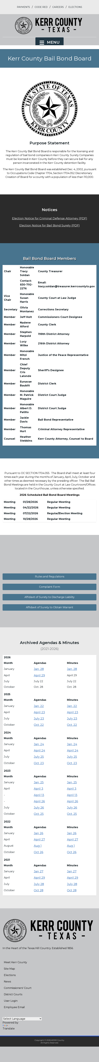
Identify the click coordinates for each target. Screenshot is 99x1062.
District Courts (13, 994)
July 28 (39, 884)
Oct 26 (38, 852)
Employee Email (14, 1007)
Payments (23, 7)
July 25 (39, 757)
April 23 (39, 712)
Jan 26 (38, 833)
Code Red (41, 7)
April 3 (38, 788)
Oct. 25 (39, 814)
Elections (75, 7)
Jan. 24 (39, 744)
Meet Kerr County (15, 962)
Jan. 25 (39, 782)
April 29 (39, 675)
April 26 (39, 801)
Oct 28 (38, 890)
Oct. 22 (39, 725)
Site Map (9, 968)
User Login (11, 1000)
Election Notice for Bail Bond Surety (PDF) (49, 225)
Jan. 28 (39, 669)
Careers (58, 7)
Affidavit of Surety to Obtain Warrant (49, 607)
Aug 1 (38, 846)
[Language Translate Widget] (22, 1018)
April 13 (39, 795)
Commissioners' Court (18, 987)
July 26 (39, 807)
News (7, 981)
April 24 (39, 750)
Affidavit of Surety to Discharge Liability (49, 597)
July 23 (39, 718)
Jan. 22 (39, 706)
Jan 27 (38, 871)
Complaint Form (49, 586)
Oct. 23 (39, 763)
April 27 (39, 839)
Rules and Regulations (49, 576)
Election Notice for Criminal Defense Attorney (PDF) (49, 218)
